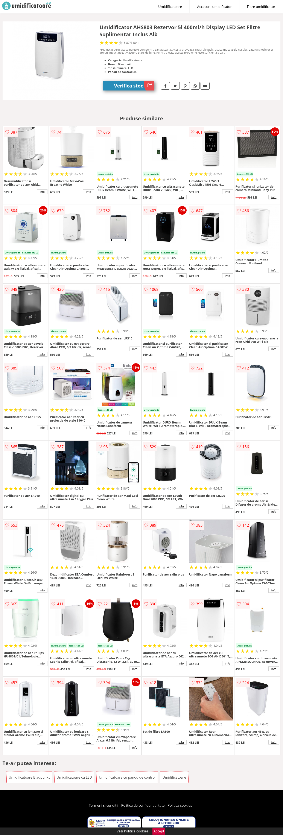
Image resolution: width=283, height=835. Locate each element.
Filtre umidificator (261, 6)
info (42, 192)
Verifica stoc (134, 85)
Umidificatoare (170, 6)
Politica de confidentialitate (143, 805)
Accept (159, 831)
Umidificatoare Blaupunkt (29, 777)
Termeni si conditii (103, 805)
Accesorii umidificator (214, 6)
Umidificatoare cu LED (74, 777)
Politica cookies (180, 805)
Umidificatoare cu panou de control (127, 777)
